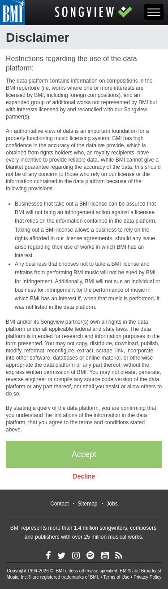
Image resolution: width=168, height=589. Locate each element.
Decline (84, 476)
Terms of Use (116, 577)
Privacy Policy (147, 577)
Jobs (112, 504)
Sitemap (87, 504)
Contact (59, 504)
